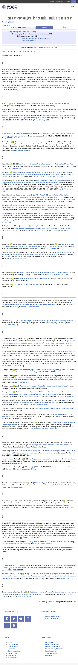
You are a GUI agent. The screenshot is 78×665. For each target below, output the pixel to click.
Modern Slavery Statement (54, 649)
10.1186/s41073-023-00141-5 (34, 538)
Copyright (48, 655)
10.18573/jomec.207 (50, 209)
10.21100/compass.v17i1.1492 (53, 176)
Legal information (51, 651)
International (59, 1)
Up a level (6, 25)
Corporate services (14, 651)
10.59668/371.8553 (17, 487)
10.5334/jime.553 (41, 404)
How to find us (13, 646)
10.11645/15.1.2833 (57, 112)
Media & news (12, 653)
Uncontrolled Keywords (49, 47)
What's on (11, 649)
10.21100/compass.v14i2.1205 (58, 274)
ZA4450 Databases (27, 40)
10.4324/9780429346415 (21, 150)
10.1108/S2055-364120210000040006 (44, 429)
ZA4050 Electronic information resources (35, 38)
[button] (44, 27)
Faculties (67, 1)
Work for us (12, 655)
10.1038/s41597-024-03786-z (31, 307)
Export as (13, 28)
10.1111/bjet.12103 (11, 325)
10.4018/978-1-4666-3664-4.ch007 (55, 82)
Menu (73, 6)
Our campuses (13, 644)
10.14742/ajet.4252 (67, 396)
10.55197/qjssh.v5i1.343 (13, 168)
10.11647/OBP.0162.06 (20, 382)
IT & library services (51, 618)
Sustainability (12, 657)
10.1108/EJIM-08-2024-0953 (14, 570)
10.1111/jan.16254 (52, 248)
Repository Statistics (8, 22)
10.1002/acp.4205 (43, 120)
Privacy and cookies (52, 644)
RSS (65, 27)
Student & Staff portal (52, 616)
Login (73, 1)
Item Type (37, 47)
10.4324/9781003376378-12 (14, 366)
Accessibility (49, 642)
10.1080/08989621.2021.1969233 (16, 259)
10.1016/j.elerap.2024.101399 (65, 355)
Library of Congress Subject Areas (19, 32)
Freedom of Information (53, 646)
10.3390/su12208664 (24, 596)
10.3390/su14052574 (65, 578)
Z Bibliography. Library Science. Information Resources (30, 34)
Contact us (11, 642)
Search (52, 1)
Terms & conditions (51, 653)
